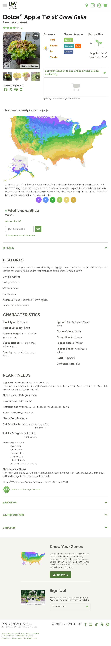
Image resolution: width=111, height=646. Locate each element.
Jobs (35, 638)
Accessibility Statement (30, 633)
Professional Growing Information (21, 489)
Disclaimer (27, 638)
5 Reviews (10, 502)
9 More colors (13, 515)
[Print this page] (21, 89)
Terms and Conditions (24, 636)
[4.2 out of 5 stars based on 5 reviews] (13, 28)
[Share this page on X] (10, 89)
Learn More (60, 574)
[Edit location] (19, 220)
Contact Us (6, 638)
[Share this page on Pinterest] (16, 89)
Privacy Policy (8, 636)
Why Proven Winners (10, 633)
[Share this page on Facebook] (5, 89)
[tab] (55, 247)
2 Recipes (9, 527)
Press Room (16, 638)
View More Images (29, 66)
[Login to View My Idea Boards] (93, 4)
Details (8, 247)
